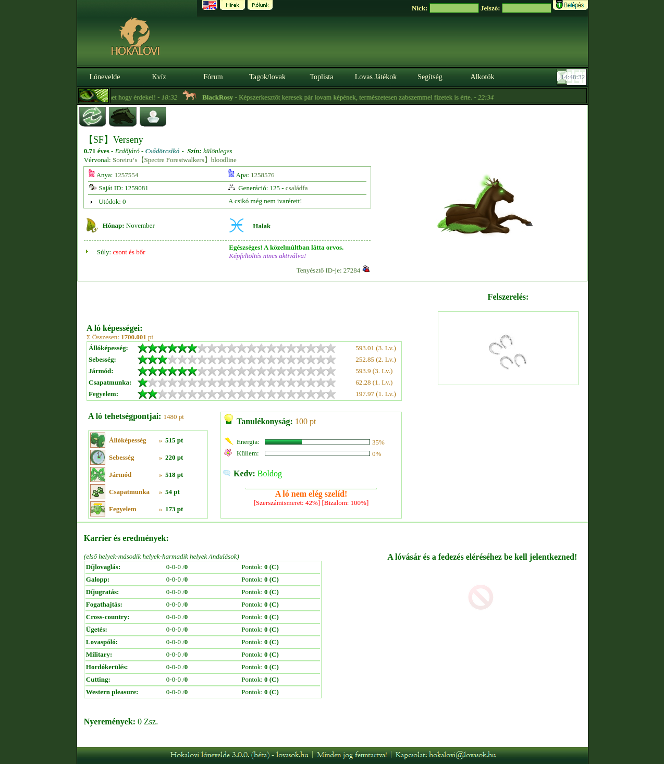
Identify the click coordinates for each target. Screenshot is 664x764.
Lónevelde (104, 77)
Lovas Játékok (376, 77)
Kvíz (159, 77)
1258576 (263, 175)
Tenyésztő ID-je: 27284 (329, 270)
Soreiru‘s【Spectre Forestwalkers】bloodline (175, 160)
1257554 (127, 175)
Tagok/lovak (267, 77)
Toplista (322, 77)
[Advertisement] (261, 298)
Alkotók (483, 77)
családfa (297, 188)
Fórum (213, 77)
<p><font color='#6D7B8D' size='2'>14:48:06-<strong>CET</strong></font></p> (573, 77)
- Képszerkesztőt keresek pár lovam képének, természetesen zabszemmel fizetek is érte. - (369, 97)
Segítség (429, 77)
